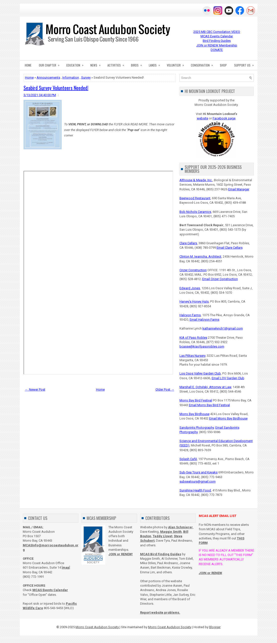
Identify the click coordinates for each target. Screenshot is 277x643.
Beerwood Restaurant (194, 198)
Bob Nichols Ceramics (195, 212)
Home (29, 77)
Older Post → (164, 389)
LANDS (156, 63)
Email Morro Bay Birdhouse (228, 418)
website (202, 118)
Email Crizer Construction (220, 279)
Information (70, 77)
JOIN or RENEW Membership (216, 45)
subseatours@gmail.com (197, 481)
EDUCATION (76, 63)
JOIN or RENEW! (120, 554)
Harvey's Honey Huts (194, 301)
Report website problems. (160, 612)
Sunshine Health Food (195, 490)
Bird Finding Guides (217, 41)
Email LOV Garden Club (228, 378)
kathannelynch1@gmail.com (222, 328)
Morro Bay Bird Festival (195, 400)
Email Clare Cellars (230, 247)
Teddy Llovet (162, 536)
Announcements (48, 77)
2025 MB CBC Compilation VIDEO (216, 32)
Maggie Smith (171, 531)
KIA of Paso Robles (193, 337)
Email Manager (238, 189)
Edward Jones (189, 288)
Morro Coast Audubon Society (98, 627)
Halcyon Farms (190, 315)
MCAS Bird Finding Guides (160, 554)
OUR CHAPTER (51, 63)
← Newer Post (35, 389)
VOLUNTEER (177, 63)
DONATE (217, 50)
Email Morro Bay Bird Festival (209, 405)
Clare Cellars (188, 243)
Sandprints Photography (196, 427)
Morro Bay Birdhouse (194, 414)
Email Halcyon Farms (204, 319)
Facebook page (224, 118)
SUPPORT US (245, 63)
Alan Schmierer (180, 527)
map (65, 567)
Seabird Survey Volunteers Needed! (56, 87)
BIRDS (138, 63)
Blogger (215, 627)
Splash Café (188, 459)
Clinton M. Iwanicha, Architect (200, 256)
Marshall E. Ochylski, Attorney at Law (205, 387)
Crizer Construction (193, 270)
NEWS (97, 63)
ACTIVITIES (117, 63)
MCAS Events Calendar (217, 36)
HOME (28, 65)
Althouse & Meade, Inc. (195, 180)
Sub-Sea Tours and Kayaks (198, 472)
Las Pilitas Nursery (192, 355)
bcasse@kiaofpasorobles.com (201, 346)
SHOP (223, 65)
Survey (86, 77)
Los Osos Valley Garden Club (200, 373)
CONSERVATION (203, 63)
